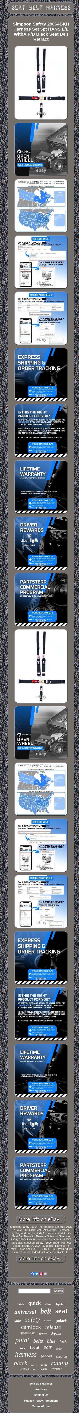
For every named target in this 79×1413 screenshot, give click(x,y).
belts (38, 1341)
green (43, 1333)
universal (25, 1312)
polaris (61, 1320)
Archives (41, 1389)
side (18, 1320)
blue (51, 1341)
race (23, 1348)
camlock (31, 1327)
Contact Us (41, 1395)
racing (59, 1362)
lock (63, 1341)
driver (48, 1304)
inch (44, 1365)
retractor (57, 1368)
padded (46, 1356)
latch (20, 1304)
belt (45, 1311)
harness (26, 1354)
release (53, 1327)
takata (43, 1368)
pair (48, 1347)
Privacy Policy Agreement (41, 1400)
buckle (34, 1365)
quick (34, 1303)
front (34, 1347)
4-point (59, 1304)
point (22, 1340)
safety (32, 1319)
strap (47, 1321)
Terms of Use (41, 1406)
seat (61, 1311)
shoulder (28, 1333)
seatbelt (24, 1368)
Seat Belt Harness (41, 1383)
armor (59, 1348)
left (34, 1369)
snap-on (61, 1356)
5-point (56, 1333)
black (20, 1363)
